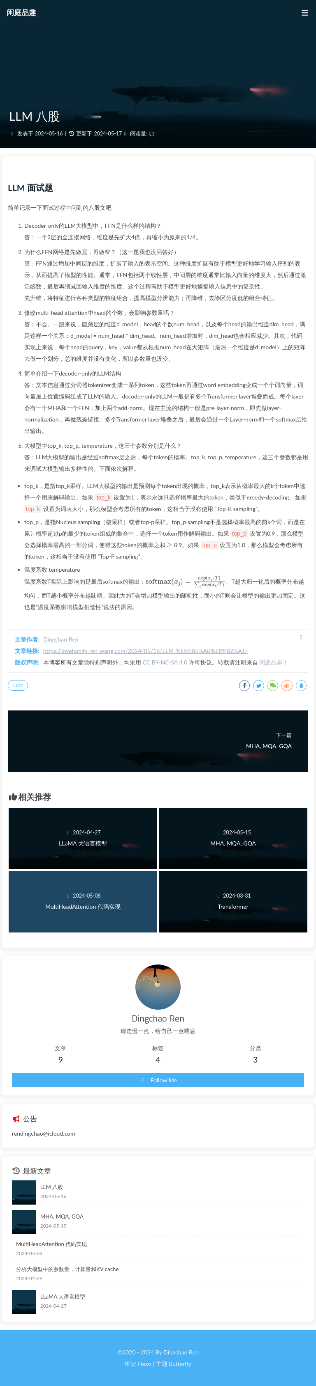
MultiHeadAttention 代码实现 (51, 1244)
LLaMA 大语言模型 (62, 1296)
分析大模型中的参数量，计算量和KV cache (67, 1269)
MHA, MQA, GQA (62, 1216)
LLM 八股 (51, 1187)
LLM (18, 685)
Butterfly (180, 1363)
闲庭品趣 (270, 662)
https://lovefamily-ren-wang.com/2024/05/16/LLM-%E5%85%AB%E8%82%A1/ (145, 650)
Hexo (144, 1363)
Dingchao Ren (60, 639)
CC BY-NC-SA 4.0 (165, 662)
